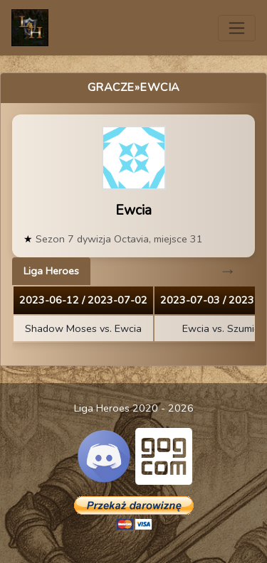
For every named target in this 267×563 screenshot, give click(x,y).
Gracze (111, 87)
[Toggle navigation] (237, 28)
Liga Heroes (51, 271)
